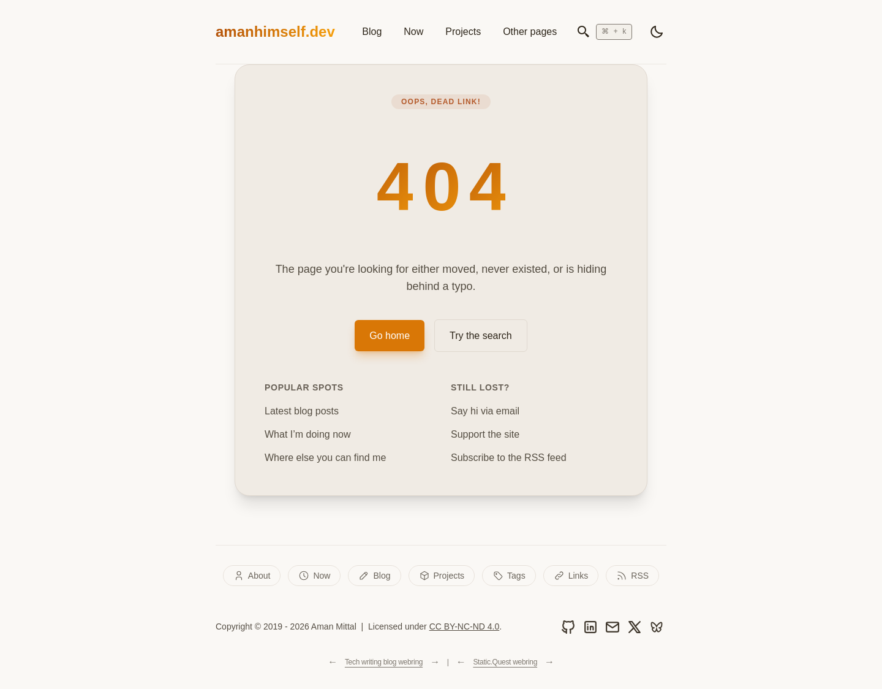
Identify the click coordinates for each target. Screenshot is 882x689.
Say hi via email (485, 411)
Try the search (481, 335)
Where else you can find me (325, 457)
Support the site (485, 434)
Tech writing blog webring (384, 662)
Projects (463, 31)
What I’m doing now (308, 434)
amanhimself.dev (275, 31)
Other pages (530, 31)
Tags (509, 575)
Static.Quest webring (505, 662)
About (252, 575)
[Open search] (604, 31)
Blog (372, 31)
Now (413, 31)
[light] (656, 32)
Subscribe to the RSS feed (509, 457)
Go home (389, 335)
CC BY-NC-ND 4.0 (464, 626)
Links (571, 575)
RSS (632, 575)
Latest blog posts (302, 411)
